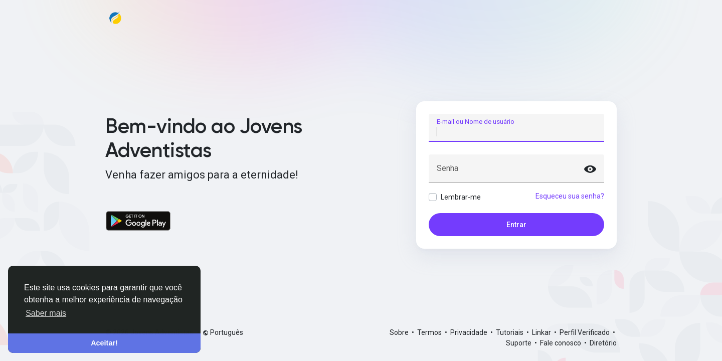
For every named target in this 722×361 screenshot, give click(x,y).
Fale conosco (561, 343)
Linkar (542, 332)
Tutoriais (510, 332)
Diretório (603, 343)
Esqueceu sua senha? (569, 196)
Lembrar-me (461, 197)
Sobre (400, 332)
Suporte (519, 343)
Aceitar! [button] (104, 343)
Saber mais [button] (46, 313)
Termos (430, 332)
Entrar (516, 225)
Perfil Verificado (585, 332)
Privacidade (469, 332)
